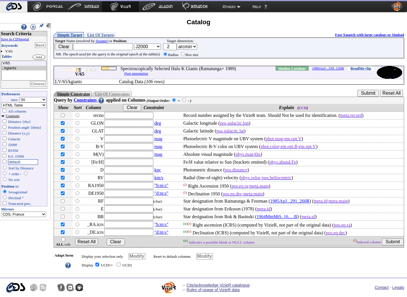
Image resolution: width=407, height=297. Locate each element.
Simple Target (69, 35)
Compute (13, 116)
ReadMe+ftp (361, 68)
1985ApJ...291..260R (289, 201)
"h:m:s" (161, 185)
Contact (382, 287)
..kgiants (24, 68)
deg (157, 123)
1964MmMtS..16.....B (277, 216)
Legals (398, 287)
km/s (158, 177)
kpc (157, 169)
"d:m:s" (161, 193)
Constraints (89, 100)
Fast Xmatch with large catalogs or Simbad (369, 35)
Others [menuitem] (229, 6)
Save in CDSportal (15, 39)
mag (158, 138)
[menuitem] (13, 6)
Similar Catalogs (292, 68)
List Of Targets (100, 35)
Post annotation (136, 73)
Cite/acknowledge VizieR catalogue (218, 285)
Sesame (101, 41)
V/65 (24, 63)
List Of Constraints (112, 94)
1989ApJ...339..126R (328, 68)
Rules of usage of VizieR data (213, 289)
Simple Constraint (73, 94)
